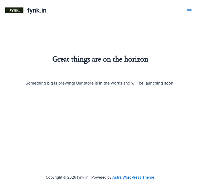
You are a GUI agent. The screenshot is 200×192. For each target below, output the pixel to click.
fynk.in (37, 10)
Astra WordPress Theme (133, 177)
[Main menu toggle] (189, 10)
